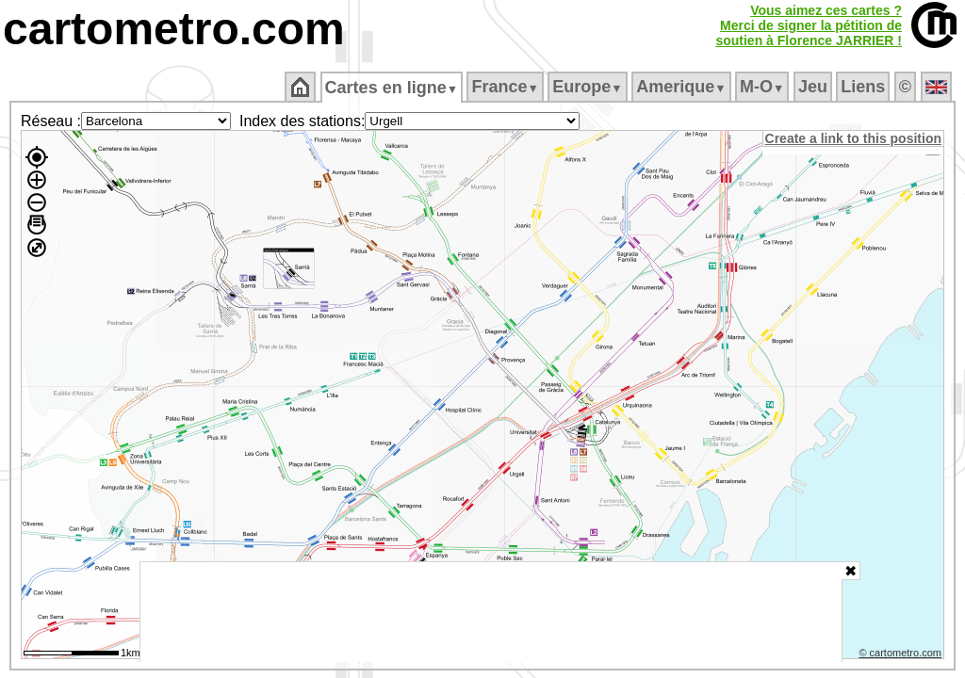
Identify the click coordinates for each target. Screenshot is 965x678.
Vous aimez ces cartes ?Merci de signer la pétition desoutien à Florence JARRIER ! (808, 25)
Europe (589, 86)
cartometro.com (174, 29)
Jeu (813, 86)
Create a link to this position (854, 138)
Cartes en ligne (392, 87)
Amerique (683, 86)
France (506, 86)
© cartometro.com (901, 655)
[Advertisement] (491, 612)
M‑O (764, 86)
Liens (864, 86)
